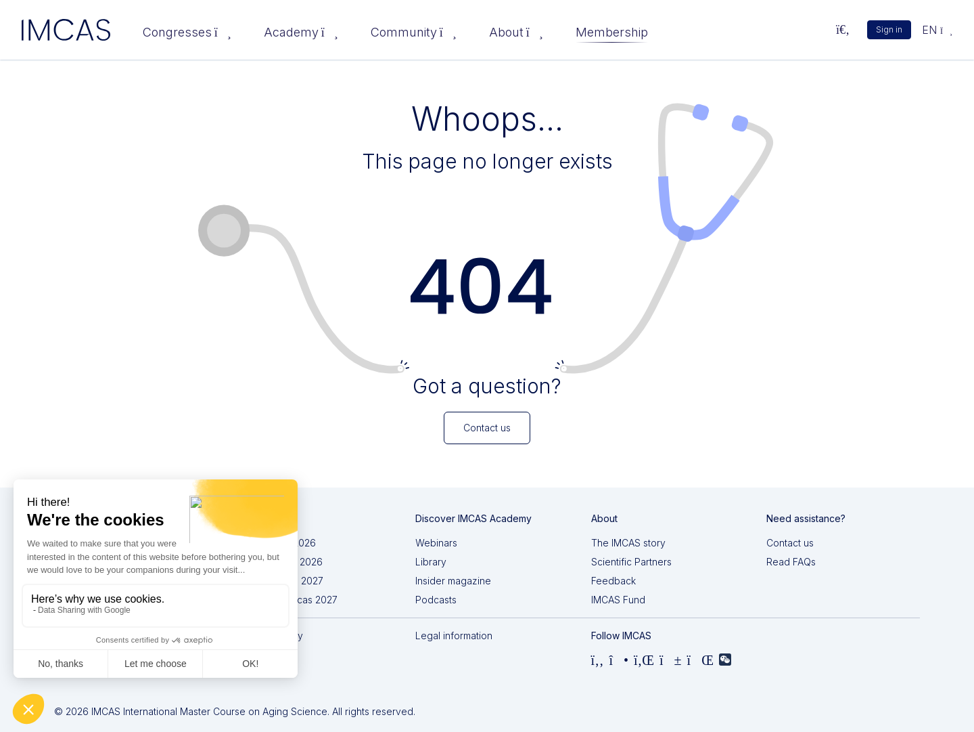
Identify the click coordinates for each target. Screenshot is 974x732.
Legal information (453, 635)
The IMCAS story (628, 542)
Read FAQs (791, 561)
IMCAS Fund (618, 599)
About (516, 32)
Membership (612, 32)
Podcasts (436, 599)
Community (414, 32)
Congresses (187, 32)
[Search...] (842, 29)
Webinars (436, 542)
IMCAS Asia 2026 (278, 542)
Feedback (613, 580)
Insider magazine (453, 580)
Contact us (790, 542)
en (937, 30)
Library (430, 561)
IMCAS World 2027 (281, 580)
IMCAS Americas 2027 (289, 599)
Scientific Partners (631, 561)
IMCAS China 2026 (281, 561)
